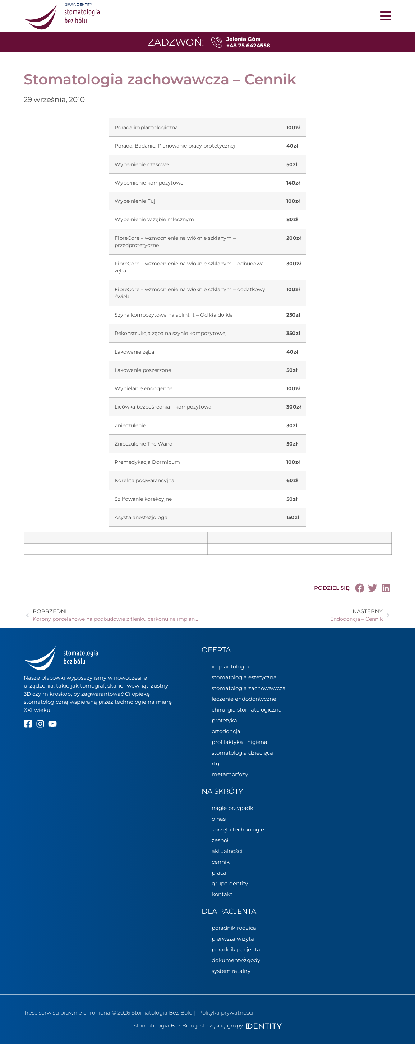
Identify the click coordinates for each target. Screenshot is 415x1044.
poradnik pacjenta (236, 949)
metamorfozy (230, 774)
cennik (221, 861)
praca (219, 872)
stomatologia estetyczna (244, 677)
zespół (220, 840)
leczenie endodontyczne (244, 698)
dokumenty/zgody (236, 960)
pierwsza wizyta (233, 938)
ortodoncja (226, 731)
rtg (216, 763)
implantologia (230, 666)
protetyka (224, 720)
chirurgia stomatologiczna (247, 709)
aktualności (227, 851)
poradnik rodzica (234, 927)
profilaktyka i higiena (239, 741)
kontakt (222, 894)
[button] (359, 588)
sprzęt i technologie (238, 829)
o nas (219, 818)
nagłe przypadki (233, 808)
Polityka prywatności (225, 1012)
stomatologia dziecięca (242, 752)
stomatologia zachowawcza (249, 688)
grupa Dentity (230, 883)
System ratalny (231, 971)
